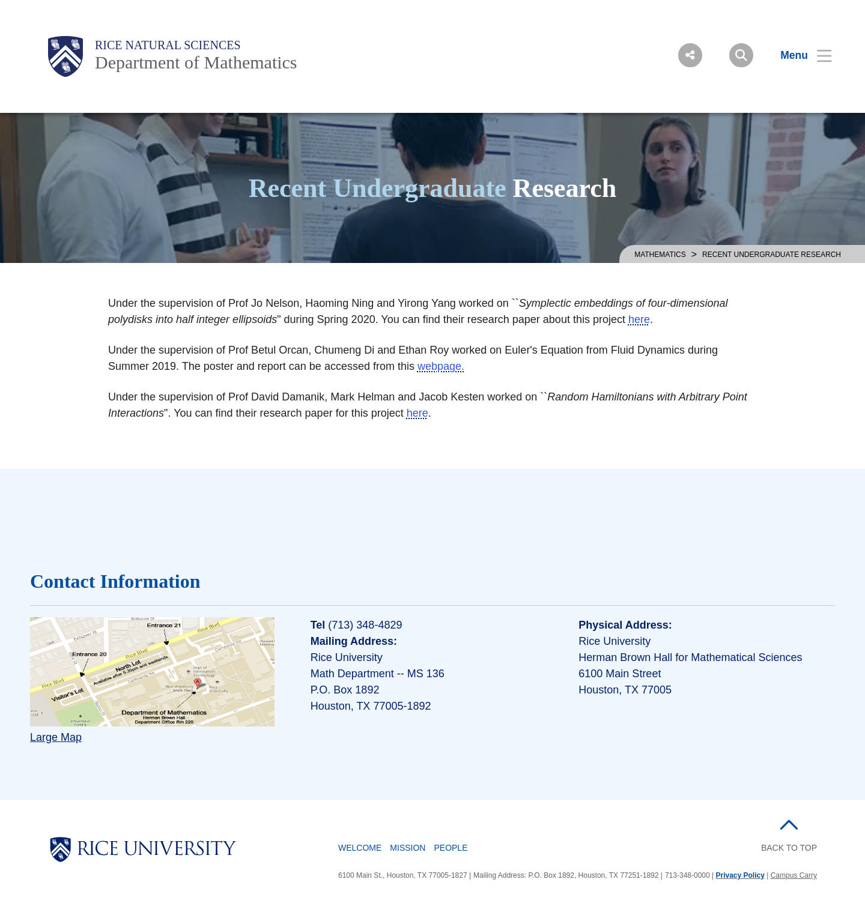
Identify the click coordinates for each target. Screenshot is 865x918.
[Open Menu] (798, 55)
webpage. (440, 366)
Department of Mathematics (196, 62)
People (450, 848)
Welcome (359, 848)
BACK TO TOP (789, 848)
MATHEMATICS (660, 254)
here (639, 319)
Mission (407, 848)
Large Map (56, 737)
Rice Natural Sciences (168, 45)
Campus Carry (794, 875)
